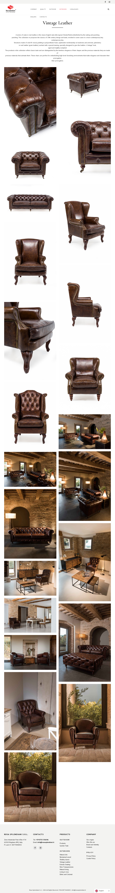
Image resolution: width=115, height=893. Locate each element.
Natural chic (63, 855)
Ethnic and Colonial (66, 874)
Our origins (90, 840)
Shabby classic (64, 860)
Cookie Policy (90, 858)
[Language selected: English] (102, 891)
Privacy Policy (91, 856)
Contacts (89, 847)
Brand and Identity (92, 845)
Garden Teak (64, 846)
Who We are (90, 842)
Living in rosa (64, 872)
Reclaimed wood (65, 857)
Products (63, 843)
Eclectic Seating (65, 864)
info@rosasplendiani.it (45, 842)
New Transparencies (66, 867)
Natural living (64, 869)
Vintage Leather (65, 862)
